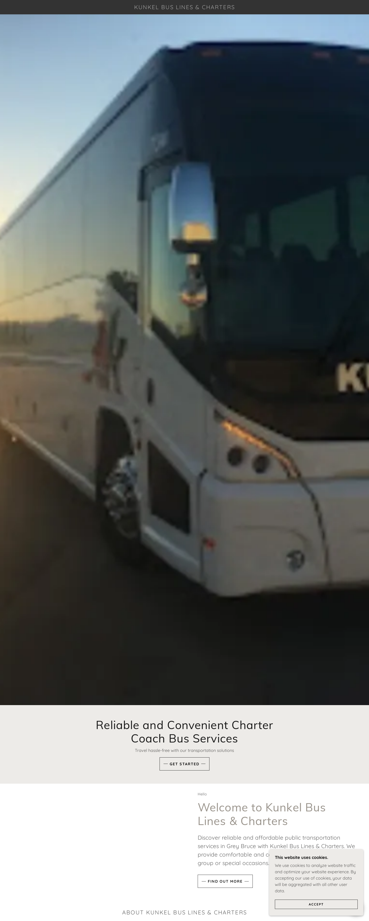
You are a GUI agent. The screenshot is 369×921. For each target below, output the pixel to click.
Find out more (225, 892)
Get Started (184, 764)
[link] (184, 7)
